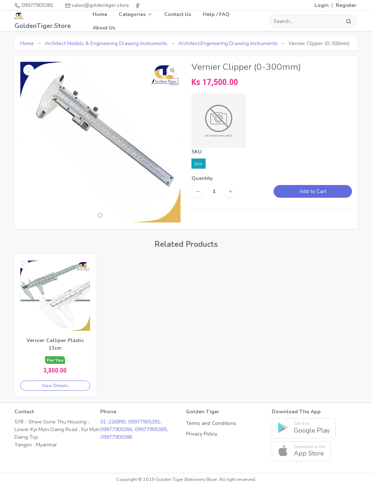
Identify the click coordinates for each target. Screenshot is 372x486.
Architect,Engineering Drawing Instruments (228, 43)
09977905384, (117, 429)
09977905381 (34, 5)
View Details (55, 386)
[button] (100, 215)
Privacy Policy (201, 433)
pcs (198, 163)
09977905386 (116, 437)
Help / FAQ (216, 14)
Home (100, 14)
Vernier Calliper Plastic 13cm (55, 344)
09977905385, (151, 429)
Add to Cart (312, 191)
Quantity (202, 178)
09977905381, (144, 421)
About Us (104, 27)
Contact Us (177, 14)
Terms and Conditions (211, 423)
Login (322, 5)
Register (346, 5)
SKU (196, 151)
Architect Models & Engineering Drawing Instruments (106, 43)
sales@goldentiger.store (97, 5)
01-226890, (114, 421)
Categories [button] (136, 14)
